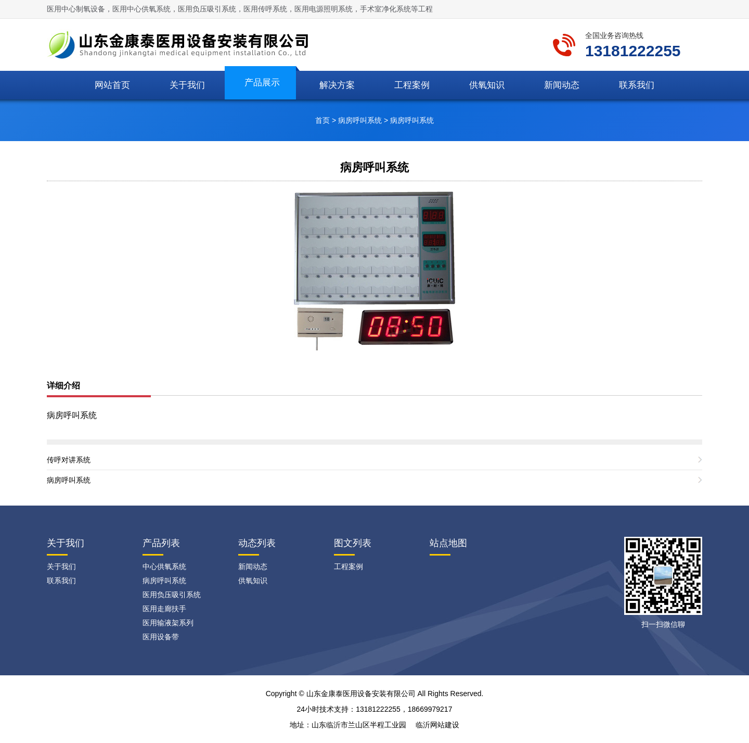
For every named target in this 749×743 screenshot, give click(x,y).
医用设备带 (161, 637)
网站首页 (112, 85)
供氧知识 (487, 85)
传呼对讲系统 (69, 460)
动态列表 (257, 543)
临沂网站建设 (437, 725)
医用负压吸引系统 (172, 594)
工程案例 (412, 85)
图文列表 (352, 543)
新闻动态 (561, 85)
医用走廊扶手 (164, 609)
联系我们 (636, 85)
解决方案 (337, 85)
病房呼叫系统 (360, 120)
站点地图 (448, 543)
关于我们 (187, 85)
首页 (322, 120)
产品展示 (262, 82)
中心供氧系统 (164, 566)
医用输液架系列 (168, 623)
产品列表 (161, 543)
